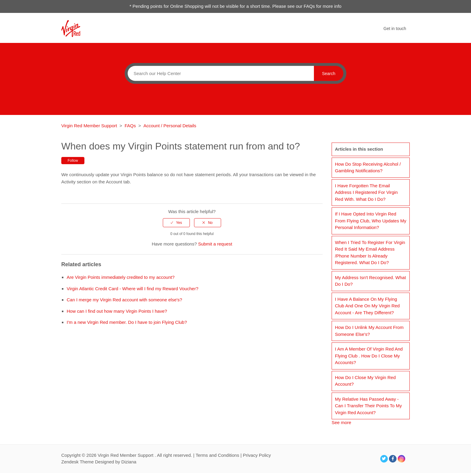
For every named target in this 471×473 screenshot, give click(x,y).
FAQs (130, 125)
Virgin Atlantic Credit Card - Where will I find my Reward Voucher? (132, 288)
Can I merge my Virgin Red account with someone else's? (124, 299)
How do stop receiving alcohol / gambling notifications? (368, 167)
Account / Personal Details (169, 125)
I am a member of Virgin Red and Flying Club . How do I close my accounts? (369, 355)
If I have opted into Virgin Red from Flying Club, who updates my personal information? (370, 220)
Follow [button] (73, 160)
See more (341, 422)
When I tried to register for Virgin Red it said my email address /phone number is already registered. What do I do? (370, 252)
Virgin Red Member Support (89, 125)
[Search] (219, 73)
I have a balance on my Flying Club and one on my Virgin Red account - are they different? (367, 306)
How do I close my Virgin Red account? (365, 381)
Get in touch (395, 28)
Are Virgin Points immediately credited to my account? (121, 277)
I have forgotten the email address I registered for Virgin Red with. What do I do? (366, 192)
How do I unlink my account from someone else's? (369, 331)
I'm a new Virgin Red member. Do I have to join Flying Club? (127, 322)
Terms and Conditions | (219, 455)
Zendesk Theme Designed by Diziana (98, 461)
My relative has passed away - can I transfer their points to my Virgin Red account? (368, 405)
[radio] (176, 222)
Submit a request (215, 243)
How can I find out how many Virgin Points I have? (117, 311)
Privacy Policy (257, 455)
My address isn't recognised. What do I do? (370, 281)
